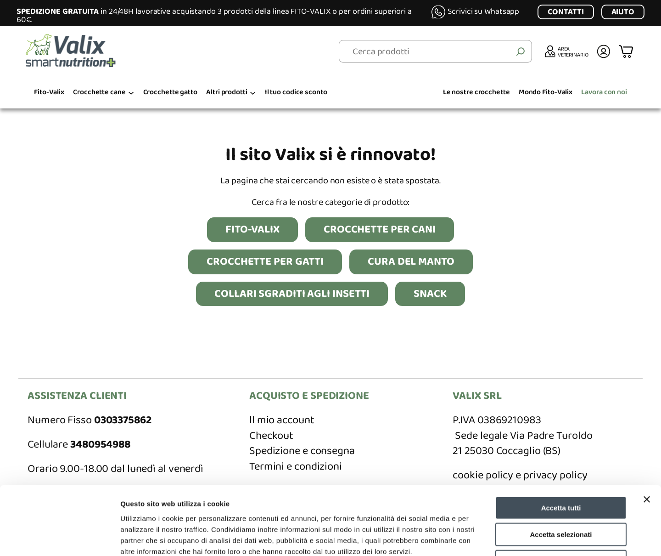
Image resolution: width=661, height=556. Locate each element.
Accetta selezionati (561, 471)
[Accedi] (604, 51)
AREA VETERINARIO (573, 51)
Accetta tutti (561, 444)
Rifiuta (561, 497)
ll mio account (281, 420)
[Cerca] (520, 51)
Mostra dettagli (483, 538)
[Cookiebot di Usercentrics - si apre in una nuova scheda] (59, 538)
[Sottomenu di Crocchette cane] (131, 93)
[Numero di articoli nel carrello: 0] (627, 51)
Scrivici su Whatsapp (483, 12)
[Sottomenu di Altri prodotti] (253, 93)
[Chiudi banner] (647, 435)
